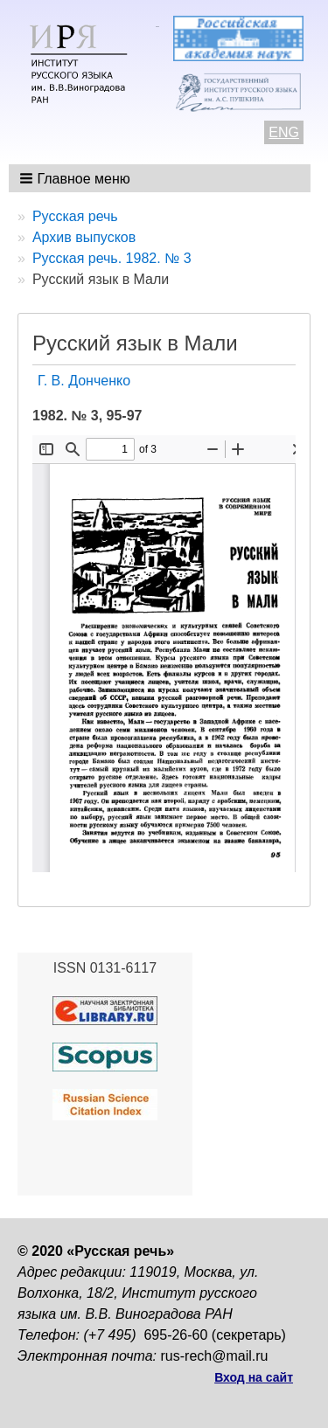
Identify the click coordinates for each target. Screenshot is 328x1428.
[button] (76, 178)
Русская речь (75, 216)
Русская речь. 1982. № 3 (112, 258)
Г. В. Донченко (84, 380)
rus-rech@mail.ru (215, 1355)
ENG (284, 132)
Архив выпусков (84, 237)
